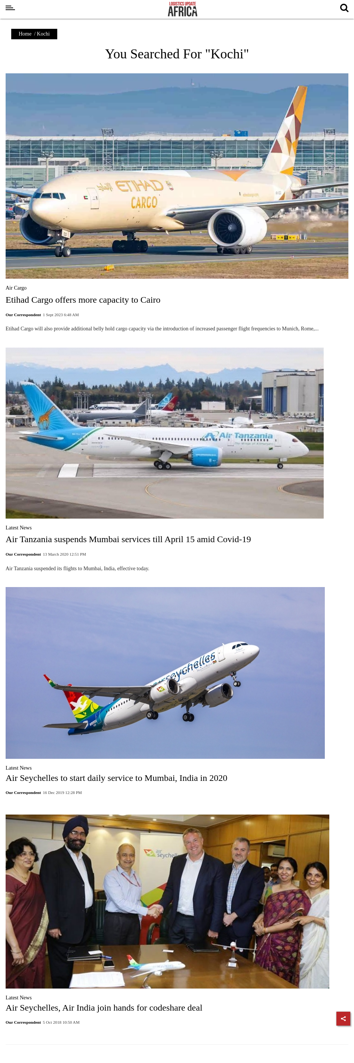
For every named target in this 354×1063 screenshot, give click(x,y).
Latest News (19, 528)
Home (25, 34)
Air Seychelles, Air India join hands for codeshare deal (104, 1007)
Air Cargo (16, 288)
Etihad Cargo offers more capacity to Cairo (83, 300)
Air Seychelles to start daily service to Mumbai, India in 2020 (117, 778)
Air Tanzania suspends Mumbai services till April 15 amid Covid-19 (128, 539)
